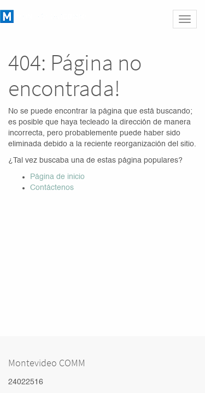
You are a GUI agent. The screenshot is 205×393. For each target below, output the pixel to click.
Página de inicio (57, 177)
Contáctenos (52, 188)
